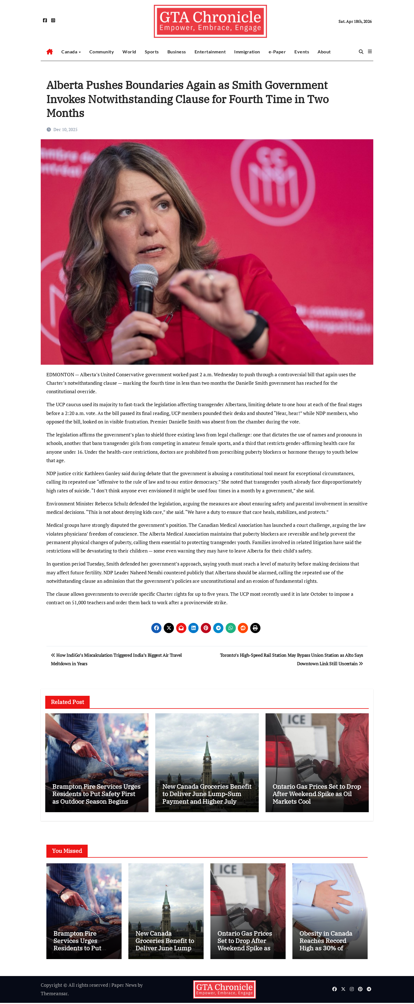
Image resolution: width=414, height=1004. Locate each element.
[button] (370, 51)
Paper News (124, 986)
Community (101, 51)
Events (301, 51)
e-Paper (277, 51)
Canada (69, 51)
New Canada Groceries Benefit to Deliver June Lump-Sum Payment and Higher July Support (206, 797)
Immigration (247, 51)
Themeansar (54, 995)
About (324, 51)
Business (176, 51)
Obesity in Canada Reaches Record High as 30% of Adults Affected (325, 945)
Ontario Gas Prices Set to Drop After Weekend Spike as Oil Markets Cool (317, 793)
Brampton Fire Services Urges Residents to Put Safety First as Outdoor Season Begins (96, 793)
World (129, 51)
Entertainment (210, 51)
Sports (152, 51)
